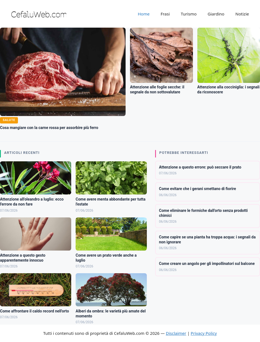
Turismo (189, 14)
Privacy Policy (204, 333)
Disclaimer (176, 333)
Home (144, 14)
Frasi (165, 14)
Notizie (242, 14)
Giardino (216, 14)
